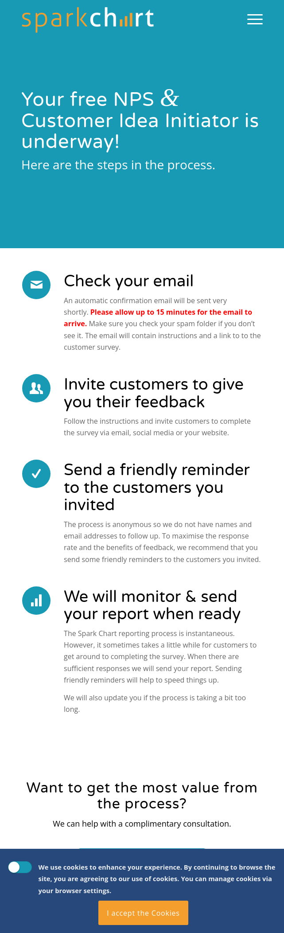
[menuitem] (250, 18)
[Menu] (250, 18)
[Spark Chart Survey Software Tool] (117, 18)
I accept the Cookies (143, 913)
